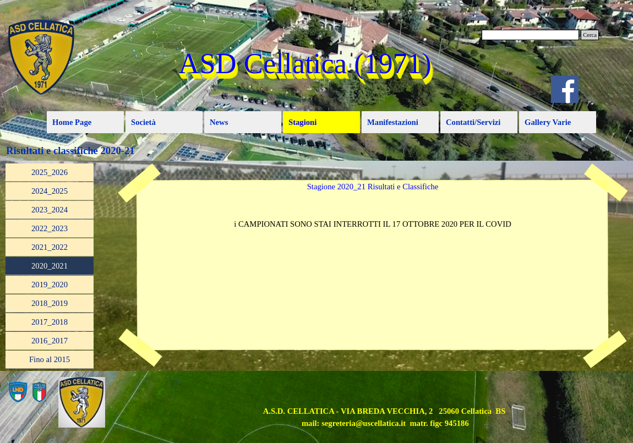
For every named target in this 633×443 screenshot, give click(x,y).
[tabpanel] (372, 224)
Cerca (590, 35)
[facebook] (565, 89)
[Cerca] (530, 35)
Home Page (71, 122)
